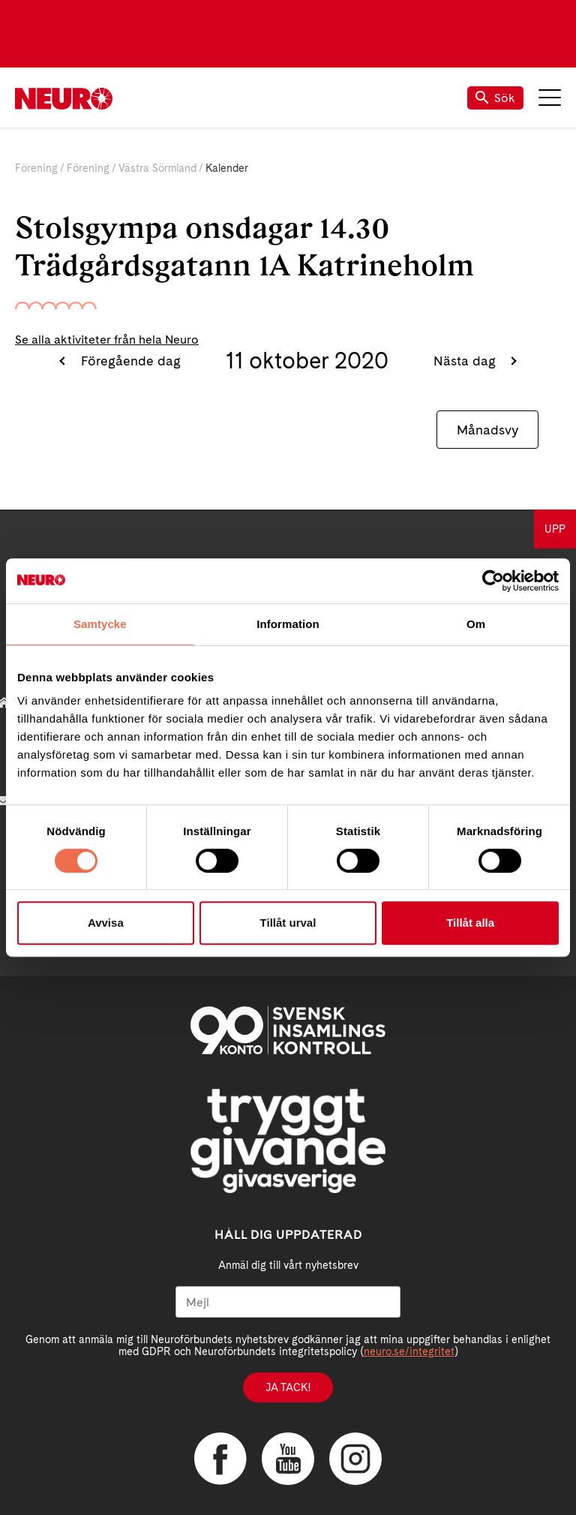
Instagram (355, 1458)
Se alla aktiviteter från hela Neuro (107, 339)
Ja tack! (288, 1387)
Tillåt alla (470, 922)
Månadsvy (487, 429)
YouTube (288, 1458)
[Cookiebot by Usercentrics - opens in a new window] (493, 581)
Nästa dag (467, 360)
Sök (495, 98)
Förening (36, 168)
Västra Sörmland (157, 168)
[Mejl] (288, 1302)
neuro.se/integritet (409, 1351)
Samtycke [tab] (100, 624)
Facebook (220, 1458)
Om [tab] (475, 624)
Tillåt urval (288, 922)
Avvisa (106, 922)
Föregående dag (129, 360)
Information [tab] (288, 624)
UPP (555, 529)
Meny (549, 97)
